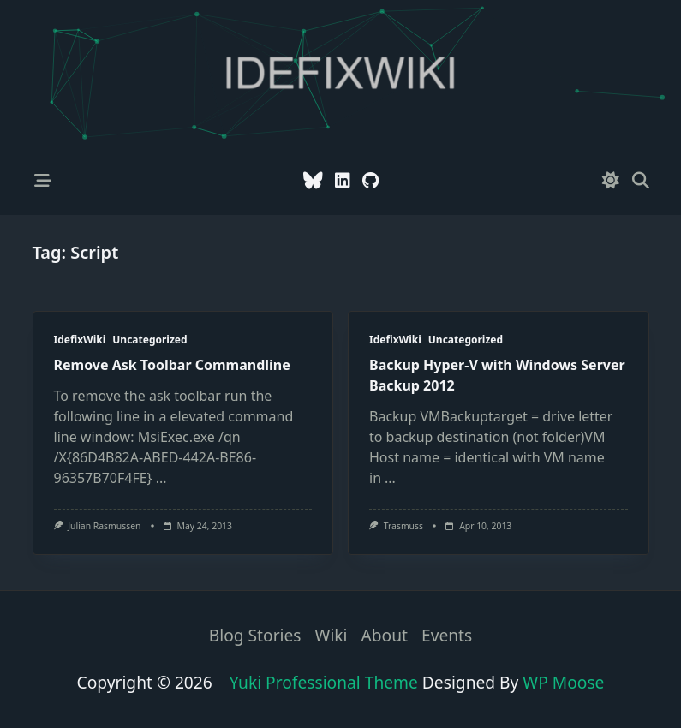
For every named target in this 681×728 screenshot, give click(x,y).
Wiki (331, 635)
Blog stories (255, 635)
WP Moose (563, 682)
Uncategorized (149, 339)
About (384, 635)
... (161, 477)
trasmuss (403, 526)
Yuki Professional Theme (324, 682)
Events (446, 635)
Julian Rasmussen (104, 526)
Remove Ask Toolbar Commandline (172, 364)
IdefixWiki (80, 339)
